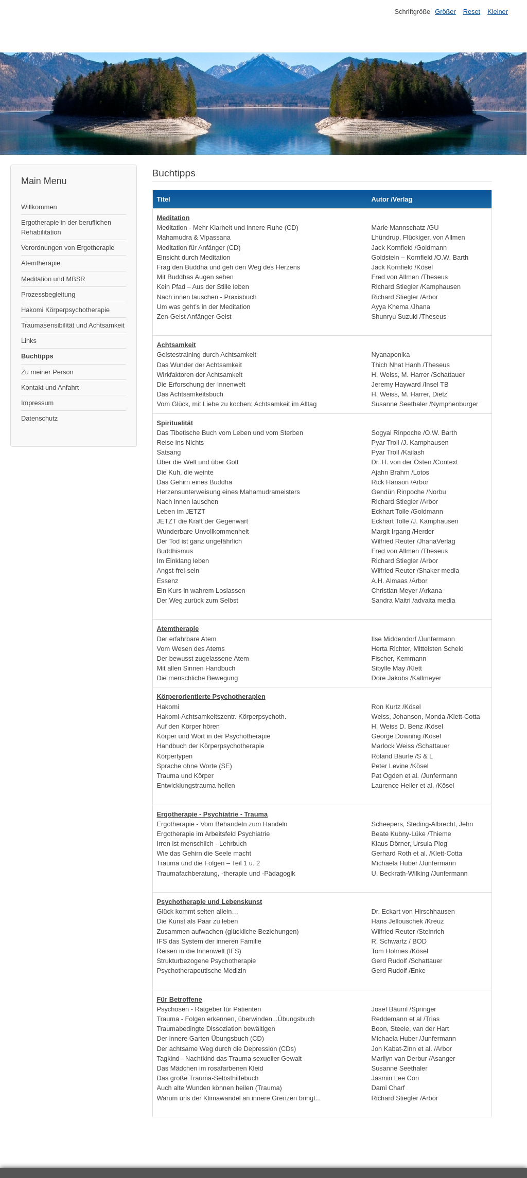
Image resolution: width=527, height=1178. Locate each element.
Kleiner (497, 11)
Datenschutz (39, 418)
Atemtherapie (40, 263)
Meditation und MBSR (53, 279)
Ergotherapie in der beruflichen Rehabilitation (66, 227)
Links (29, 341)
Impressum (37, 403)
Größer (445, 11)
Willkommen (39, 207)
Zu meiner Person (47, 372)
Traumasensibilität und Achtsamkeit (73, 325)
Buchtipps (37, 356)
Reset (471, 11)
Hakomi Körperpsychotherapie (65, 310)
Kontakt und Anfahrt (50, 387)
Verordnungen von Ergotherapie (67, 247)
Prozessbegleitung (48, 294)
